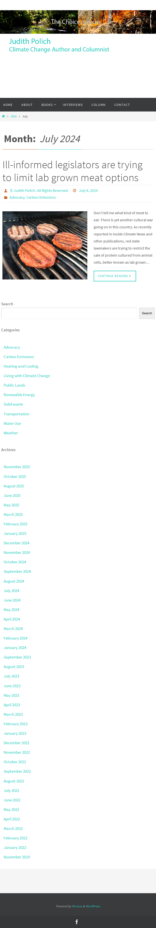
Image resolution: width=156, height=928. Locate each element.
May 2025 (11, 505)
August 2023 (14, 666)
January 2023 (15, 733)
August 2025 (14, 486)
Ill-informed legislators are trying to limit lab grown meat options (72, 171)
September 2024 (17, 571)
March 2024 (13, 628)
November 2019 (17, 857)
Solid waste (13, 404)
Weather (11, 433)
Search (7, 303)
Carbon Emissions (41, 197)
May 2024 (11, 609)
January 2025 (15, 533)
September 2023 (17, 657)
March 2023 (13, 714)
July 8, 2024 (88, 190)
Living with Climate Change (27, 375)
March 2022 (13, 828)
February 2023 (15, 723)
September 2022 (17, 771)
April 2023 (12, 704)
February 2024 (15, 638)
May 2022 (11, 809)
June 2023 (12, 685)
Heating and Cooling (21, 366)
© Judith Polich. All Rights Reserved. (39, 190)
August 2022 (14, 781)
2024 (13, 116)
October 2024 (15, 562)
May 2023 (11, 695)
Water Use (12, 423)
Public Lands (14, 385)
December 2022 (16, 742)
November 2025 (17, 466)
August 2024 (14, 581)
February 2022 (15, 838)
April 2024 (12, 619)
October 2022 (15, 761)
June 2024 (12, 600)
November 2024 (17, 552)
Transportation (16, 414)
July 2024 (11, 590)
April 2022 (12, 819)
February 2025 (15, 524)
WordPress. (93, 906)
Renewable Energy (19, 394)
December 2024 (16, 543)
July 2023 (11, 676)
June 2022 (12, 800)
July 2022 (11, 790)
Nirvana (77, 906)
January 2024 (15, 647)
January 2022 (15, 847)
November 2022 (17, 752)
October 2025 (15, 476)
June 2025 (12, 495)
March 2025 (13, 514)
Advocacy (17, 197)
